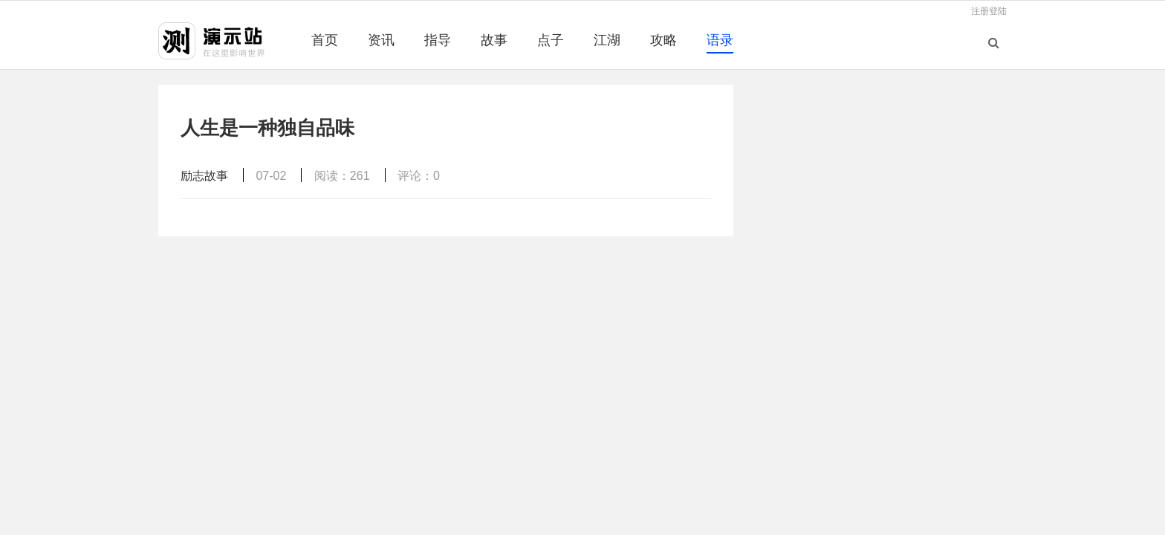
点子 (550, 40)
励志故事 (204, 175)
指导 (437, 40)
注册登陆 (989, 11)
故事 (494, 40)
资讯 (381, 40)
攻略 (663, 40)
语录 (720, 40)
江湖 (607, 40)
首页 (324, 40)
